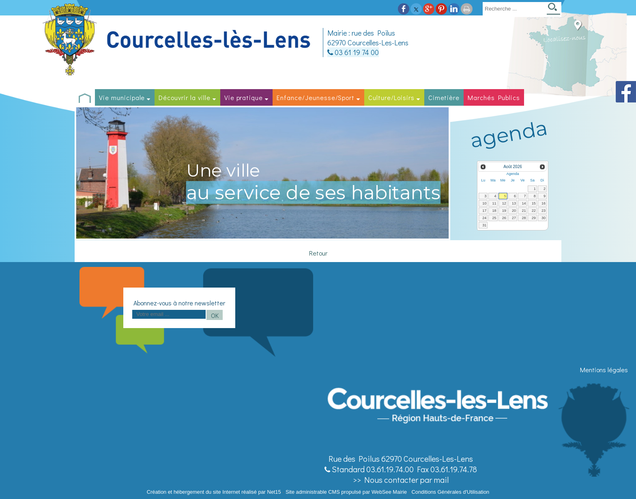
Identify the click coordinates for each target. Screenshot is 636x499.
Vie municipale (122, 97)
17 (484, 211)
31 (484, 225)
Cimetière (444, 97)
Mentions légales (604, 369)
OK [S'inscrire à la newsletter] (215, 315)
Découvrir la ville (184, 97)
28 (524, 218)
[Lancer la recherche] (553, 9)
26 (504, 218)
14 (524, 203)
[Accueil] (177, 40)
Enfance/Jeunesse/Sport (316, 97)
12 (504, 203)
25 (494, 218)
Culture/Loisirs (391, 97)
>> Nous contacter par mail (401, 479)
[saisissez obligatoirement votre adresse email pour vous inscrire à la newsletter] (169, 314)
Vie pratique (243, 97)
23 (543, 211)
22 (534, 211)
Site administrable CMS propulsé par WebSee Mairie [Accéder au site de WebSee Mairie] (346, 492)
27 (514, 218)
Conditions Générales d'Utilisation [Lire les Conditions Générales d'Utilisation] (451, 492)
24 (484, 218)
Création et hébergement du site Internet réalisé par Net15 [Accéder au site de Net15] (214, 492)
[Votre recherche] (513, 8)
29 (534, 218)
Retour (318, 253)
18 (494, 211)
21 (524, 211)
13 (514, 203)
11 (494, 203)
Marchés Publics (494, 97)
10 (484, 203)
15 (534, 203)
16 (543, 203)
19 (504, 211)
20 (514, 211)
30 (543, 218)
